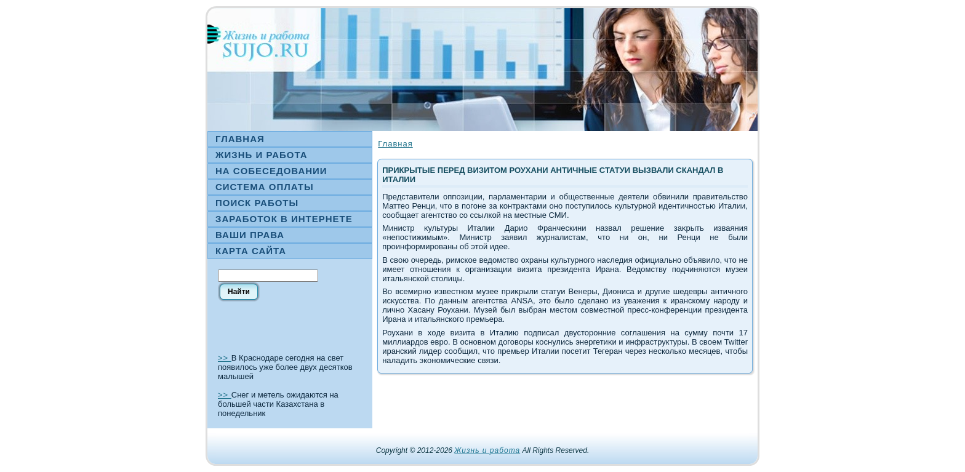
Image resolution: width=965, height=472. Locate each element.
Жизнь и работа (487, 450)
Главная (395, 143)
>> (224, 357)
